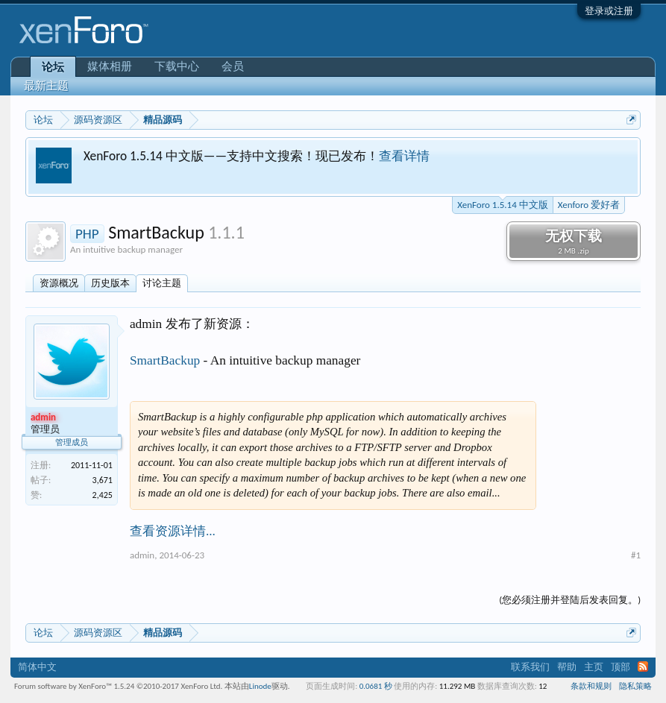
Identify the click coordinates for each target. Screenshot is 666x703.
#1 (636, 555)
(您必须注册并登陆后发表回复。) (570, 599)
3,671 (102, 480)
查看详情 (404, 156)
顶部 (620, 666)
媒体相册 (109, 66)
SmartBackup (165, 360)
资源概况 (59, 283)
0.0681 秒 (375, 686)
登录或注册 (609, 10)
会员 (233, 66)
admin (142, 555)
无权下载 (573, 241)
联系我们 (530, 666)
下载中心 (176, 66)
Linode (260, 686)
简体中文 (37, 666)
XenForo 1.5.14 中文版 (502, 203)
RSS (643, 666)
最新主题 (46, 85)
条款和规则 (591, 686)
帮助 (567, 666)
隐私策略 (635, 686)
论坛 (53, 67)
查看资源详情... (173, 531)
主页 (593, 666)
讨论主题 (161, 283)
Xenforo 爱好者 (589, 204)
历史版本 (110, 283)
